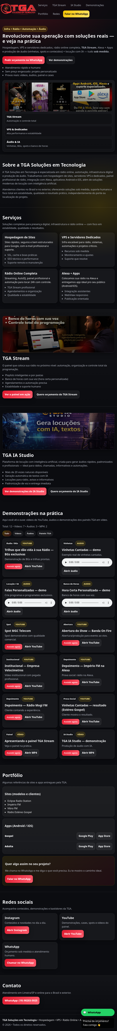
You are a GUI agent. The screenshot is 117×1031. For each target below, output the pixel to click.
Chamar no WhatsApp (20, 962)
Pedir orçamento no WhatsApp (23, 60)
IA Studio (76, 5)
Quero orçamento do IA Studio (69, 491)
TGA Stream (59, 5)
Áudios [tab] (30, 533)
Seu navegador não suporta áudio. (87, 562)
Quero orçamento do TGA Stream (57, 394)
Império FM (14, 804)
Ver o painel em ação (17, 394)
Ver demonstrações (61, 60)
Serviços (43, 5)
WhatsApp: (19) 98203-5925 (21, 1000)
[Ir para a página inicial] (18, 9)
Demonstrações (95, 5)
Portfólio (43, 14)
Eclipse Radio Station (19, 801)
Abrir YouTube (33, 566)
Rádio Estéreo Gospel (19, 812)
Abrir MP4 (31, 752)
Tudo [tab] (6, 533)
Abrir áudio (71, 571)
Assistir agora (13, 566)
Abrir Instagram (17, 930)
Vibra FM (12, 808)
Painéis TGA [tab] (45, 533)
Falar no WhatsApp (76, 14)
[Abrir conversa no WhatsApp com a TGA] (98, 1012)
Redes (56, 14)
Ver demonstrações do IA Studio (24, 491)
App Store (104, 836)
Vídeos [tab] (18, 533)
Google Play (86, 836)
